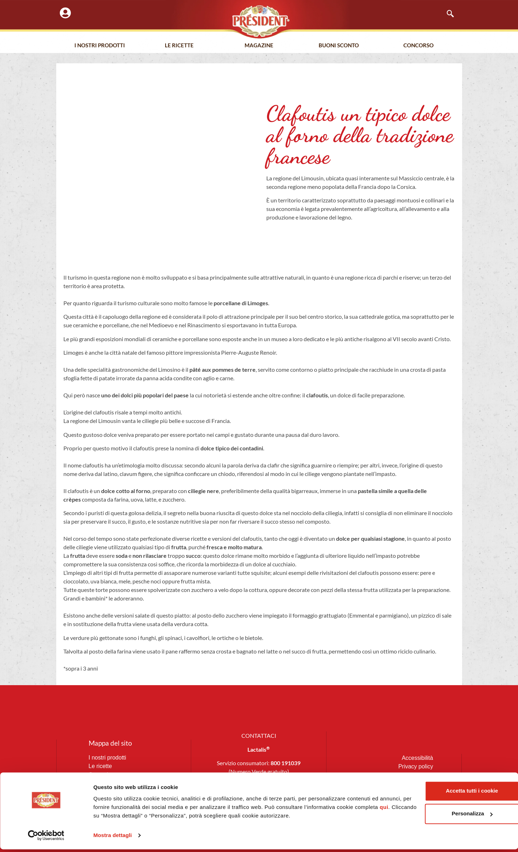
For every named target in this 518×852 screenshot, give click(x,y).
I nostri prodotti (99, 46)
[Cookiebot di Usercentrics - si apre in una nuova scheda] (46, 838)
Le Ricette (179, 46)
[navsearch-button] (447, 14)
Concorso (418, 46)
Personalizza (440, 817)
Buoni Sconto (339, 46)
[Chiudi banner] (506, 786)
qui (140, 818)
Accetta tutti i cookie (440, 794)
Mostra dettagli (112, 838)
